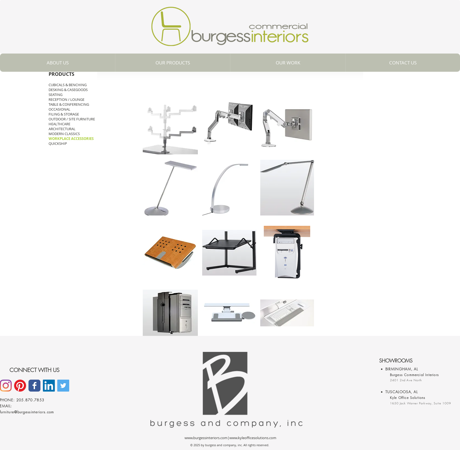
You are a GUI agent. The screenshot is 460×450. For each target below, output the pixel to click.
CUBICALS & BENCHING (68, 84)
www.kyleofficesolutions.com (252, 437)
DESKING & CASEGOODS (68, 89)
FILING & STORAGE (64, 114)
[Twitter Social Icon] (63, 386)
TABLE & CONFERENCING (69, 104)
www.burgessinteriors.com (206, 437)
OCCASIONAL (59, 109)
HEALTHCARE (59, 123)
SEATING (55, 94)
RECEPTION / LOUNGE (66, 99)
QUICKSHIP (58, 143)
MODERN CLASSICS (64, 133)
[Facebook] (34, 386)
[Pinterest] (20, 386)
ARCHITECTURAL (62, 128)
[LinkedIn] (49, 386)
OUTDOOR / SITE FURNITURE (72, 119)
